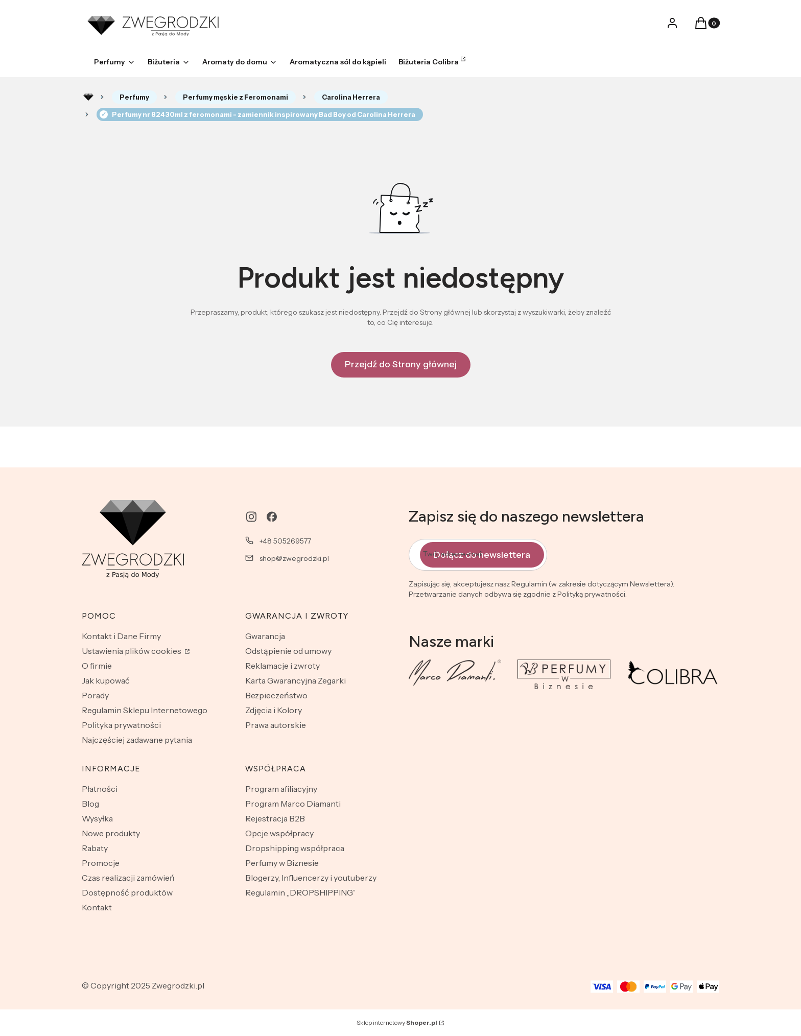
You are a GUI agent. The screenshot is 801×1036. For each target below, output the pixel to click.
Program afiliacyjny (281, 789)
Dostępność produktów (127, 892)
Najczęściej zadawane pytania (137, 740)
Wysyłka (97, 818)
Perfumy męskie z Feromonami (235, 97)
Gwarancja (265, 636)
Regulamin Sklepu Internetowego (144, 710)
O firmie (97, 666)
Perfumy (134, 97)
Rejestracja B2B (275, 818)
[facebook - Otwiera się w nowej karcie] (272, 516)
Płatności (99, 789)
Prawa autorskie (275, 725)
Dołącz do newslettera (482, 554)
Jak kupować (106, 680)
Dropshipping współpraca (294, 848)
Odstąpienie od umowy (288, 651)
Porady (95, 695)
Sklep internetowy (397, 1022)
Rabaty (95, 848)
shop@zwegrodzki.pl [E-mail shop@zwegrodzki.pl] (294, 558)
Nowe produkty (111, 833)
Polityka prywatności (121, 725)
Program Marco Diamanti (293, 803)
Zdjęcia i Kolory (273, 710)
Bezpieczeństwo (276, 695)
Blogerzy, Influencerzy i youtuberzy (310, 878)
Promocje (101, 863)
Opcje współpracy (279, 833)
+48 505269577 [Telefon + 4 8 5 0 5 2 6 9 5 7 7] (285, 541)
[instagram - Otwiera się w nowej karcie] (251, 516)
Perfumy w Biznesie (282, 863)
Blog (90, 803)
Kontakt (97, 907)
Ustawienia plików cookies (132, 651)
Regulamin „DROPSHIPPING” (300, 892)
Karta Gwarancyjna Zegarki (295, 680)
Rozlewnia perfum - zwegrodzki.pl (88, 97)
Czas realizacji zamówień (128, 878)
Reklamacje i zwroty (282, 666)
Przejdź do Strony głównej (401, 364)
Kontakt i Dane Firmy (121, 636)
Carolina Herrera (351, 97)
